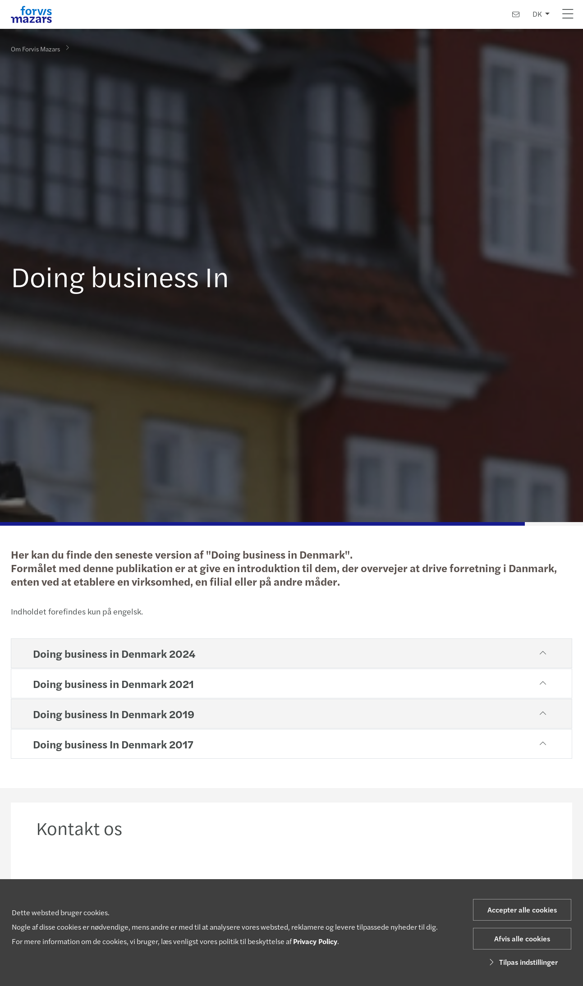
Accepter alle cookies (522, 909)
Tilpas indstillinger (522, 962)
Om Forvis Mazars (35, 48)
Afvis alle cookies (522, 938)
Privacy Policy (315, 941)
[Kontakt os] (516, 14)
